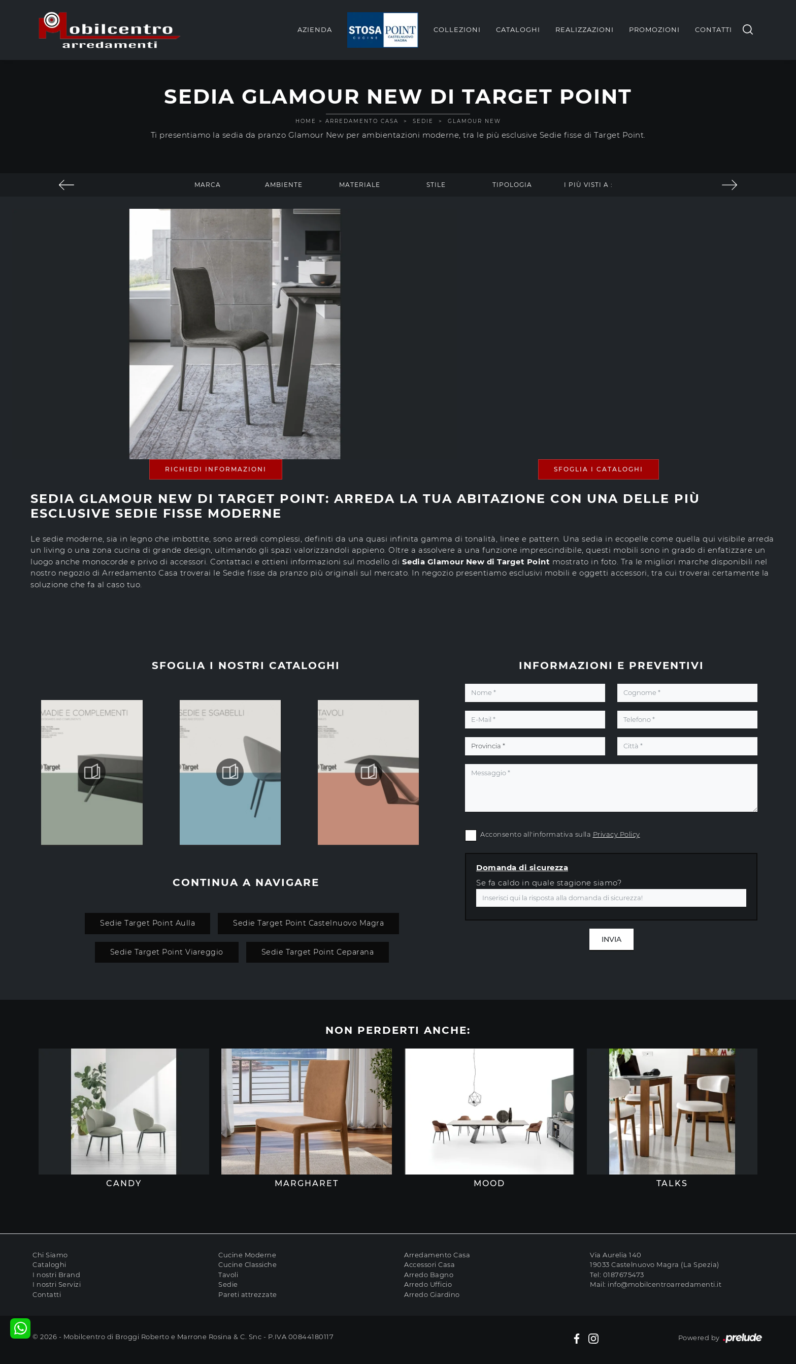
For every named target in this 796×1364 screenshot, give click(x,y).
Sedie (423, 121)
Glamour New (474, 121)
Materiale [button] (359, 184)
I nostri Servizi (56, 1284)
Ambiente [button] (284, 184)
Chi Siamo (50, 1255)
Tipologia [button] (512, 184)
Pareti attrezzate (247, 1294)
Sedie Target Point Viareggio (166, 952)
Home (305, 121)
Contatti (713, 29)
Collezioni (457, 29)
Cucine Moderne (247, 1255)
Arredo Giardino (432, 1294)
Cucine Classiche (247, 1264)
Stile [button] (436, 184)
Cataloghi (518, 29)
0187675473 (623, 1275)
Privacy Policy (616, 834)
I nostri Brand (56, 1275)
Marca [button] (207, 184)
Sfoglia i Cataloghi (598, 469)
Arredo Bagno (428, 1275)
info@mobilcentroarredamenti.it (664, 1284)
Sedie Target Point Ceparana (317, 952)
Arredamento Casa (362, 121)
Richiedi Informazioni (216, 469)
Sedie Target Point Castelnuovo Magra (308, 923)
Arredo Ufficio (428, 1284)
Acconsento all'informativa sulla (560, 834)
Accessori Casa (429, 1264)
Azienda (314, 29)
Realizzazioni (584, 29)
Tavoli (228, 1275)
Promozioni (654, 29)
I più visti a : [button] (588, 184)
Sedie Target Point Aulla (147, 923)
